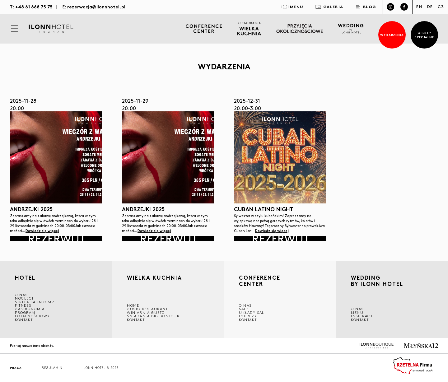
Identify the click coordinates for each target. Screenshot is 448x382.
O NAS (21, 294)
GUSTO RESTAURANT (147, 308)
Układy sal (251, 312)
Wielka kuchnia (154, 278)
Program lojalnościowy (32, 314)
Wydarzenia (392, 35)
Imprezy (248, 316)
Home (133, 305)
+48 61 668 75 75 (34, 6)
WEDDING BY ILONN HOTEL (377, 281)
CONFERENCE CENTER (259, 281)
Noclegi (24, 298)
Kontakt (24, 319)
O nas (357, 308)
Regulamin (52, 368)
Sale (244, 308)
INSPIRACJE (363, 316)
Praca (16, 368)
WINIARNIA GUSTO (146, 312)
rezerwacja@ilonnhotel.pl (96, 6)
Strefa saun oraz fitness (35, 304)
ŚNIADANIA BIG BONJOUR (153, 316)
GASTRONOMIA (30, 308)
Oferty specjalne (424, 34)
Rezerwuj (56, 238)
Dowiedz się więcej (42, 230)
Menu (357, 312)
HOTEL (25, 278)
